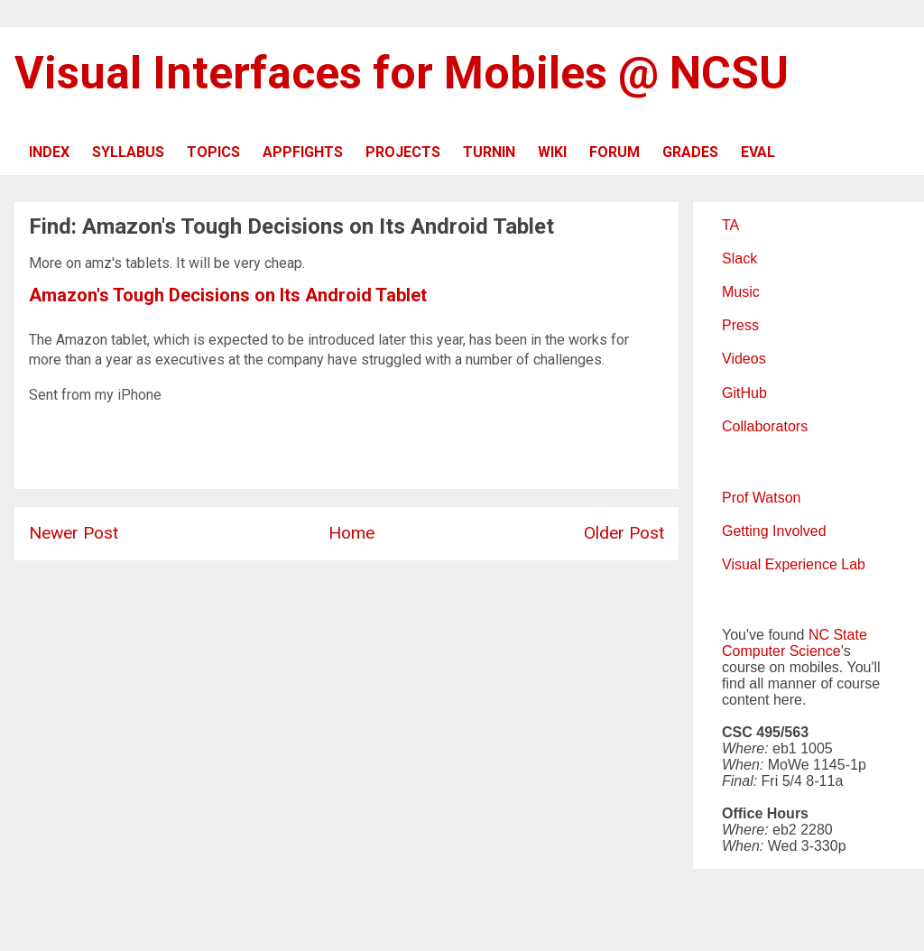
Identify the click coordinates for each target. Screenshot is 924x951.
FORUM (614, 152)
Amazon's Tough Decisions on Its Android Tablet (228, 295)
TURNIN (489, 152)
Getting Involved (774, 531)
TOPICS (213, 152)
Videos (744, 358)
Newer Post (73, 532)
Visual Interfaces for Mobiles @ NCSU (401, 73)
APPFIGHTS (303, 152)
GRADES (690, 152)
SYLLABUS (128, 152)
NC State (837, 634)
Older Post (624, 532)
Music (741, 292)
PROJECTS (402, 152)
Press (740, 325)
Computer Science (781, 651)
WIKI (552, 152)
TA (730, 225)
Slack (739, 258)
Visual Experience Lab (793, 564)
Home (351, 532)
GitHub (744, 393)
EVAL (758, 152)
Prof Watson (761, 497)
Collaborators (765, 426)
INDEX (49, 152)
